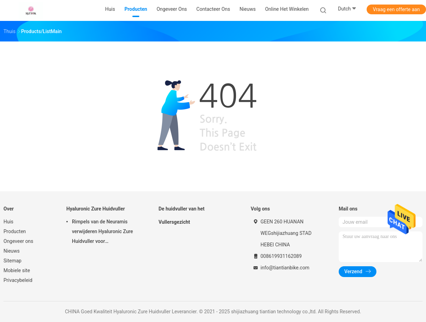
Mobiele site (16, 270)
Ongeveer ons (18, 241)
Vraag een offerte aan (396, 9)
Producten (14, 231)
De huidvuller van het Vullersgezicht (182, 215)
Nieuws (11, 251)
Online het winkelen (287, 9)
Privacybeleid (17, 280)
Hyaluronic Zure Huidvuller (95, 209)
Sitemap (12, 260)
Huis (8, 221)
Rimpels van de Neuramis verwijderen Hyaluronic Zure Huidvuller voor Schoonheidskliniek (102, 232)
